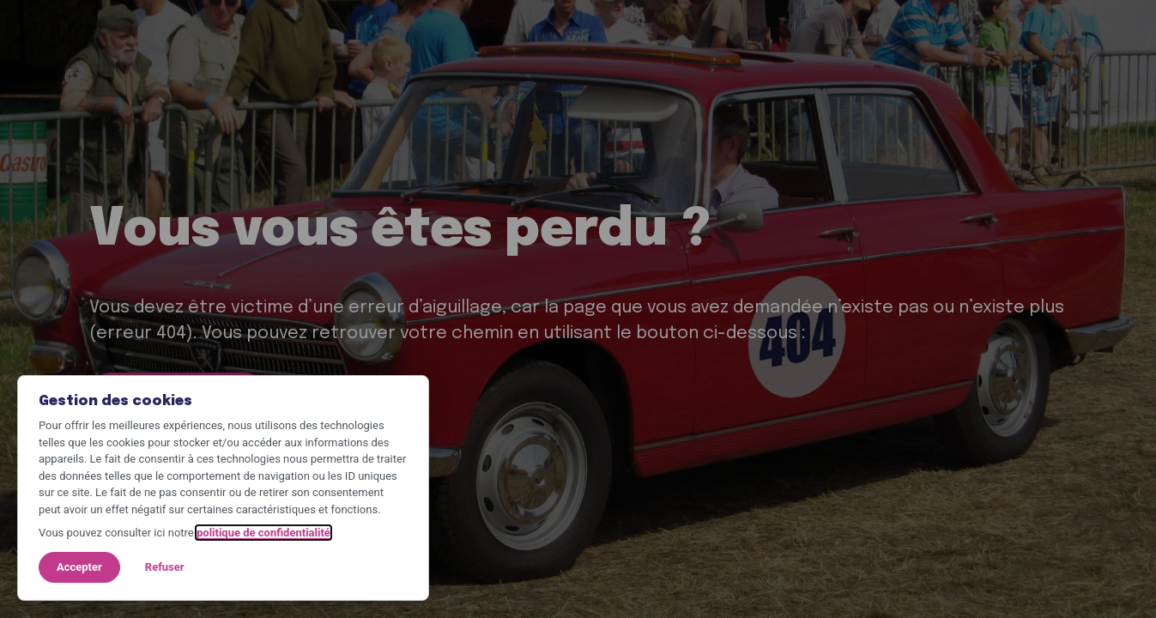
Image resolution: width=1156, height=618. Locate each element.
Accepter (79, 566)
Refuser (165, 566)
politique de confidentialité (263, 532)
